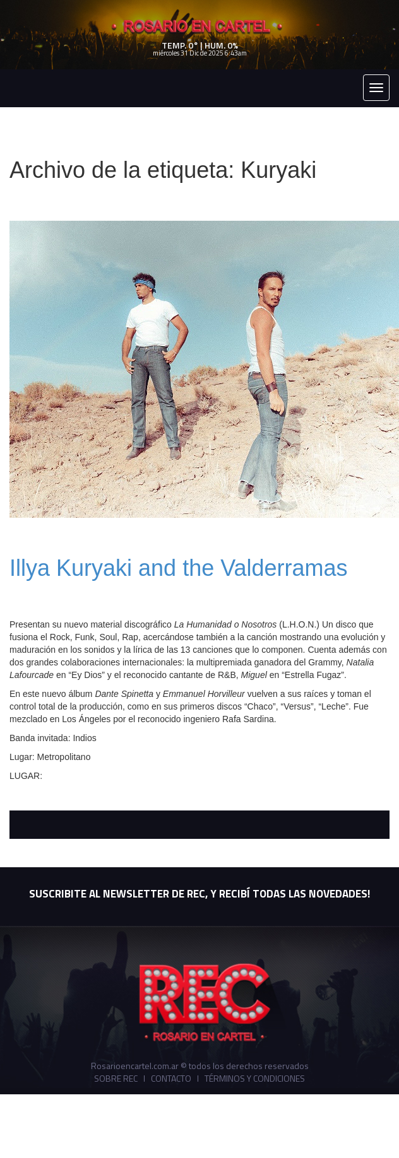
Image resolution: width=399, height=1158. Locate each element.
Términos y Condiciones (255, 1078)
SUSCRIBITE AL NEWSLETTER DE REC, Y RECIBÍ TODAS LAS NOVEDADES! (199, 894)
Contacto (171, 1078)
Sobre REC (116, 1078)
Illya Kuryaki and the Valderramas (178, 568)
